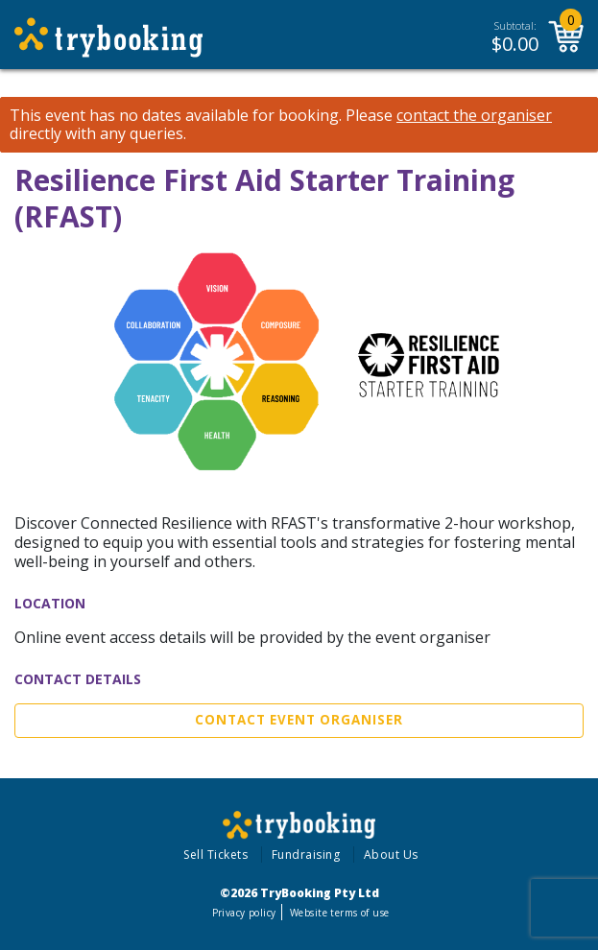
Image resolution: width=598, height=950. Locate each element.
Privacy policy (244, 912)
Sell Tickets (215, 854)
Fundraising (306, 854)
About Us (391, 854)
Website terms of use (339, 912)
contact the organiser (474, 116)
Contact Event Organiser (299, 719)
